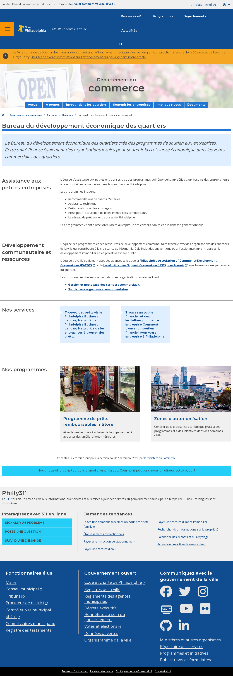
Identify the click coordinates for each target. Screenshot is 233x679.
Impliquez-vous (169, 104)
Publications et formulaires (185, 660)
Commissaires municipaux (30, 623)
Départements (195, 16)
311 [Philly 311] (8, 499)
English (210, 4)
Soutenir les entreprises (131, 104)
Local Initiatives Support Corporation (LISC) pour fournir (143, 265)
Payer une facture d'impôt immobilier (182, 522)
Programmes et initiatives (184, 653)
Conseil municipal (22, 589)
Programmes (163, 16)
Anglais (196, 4)
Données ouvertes (101, 633)
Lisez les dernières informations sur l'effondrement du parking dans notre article (88, 57)
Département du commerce (26, 115)
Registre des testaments (28, 630)
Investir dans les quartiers (86, 104)
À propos (53, 104)
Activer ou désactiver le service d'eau (181, 544)
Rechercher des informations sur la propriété (187, 529)
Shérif (11, 616)
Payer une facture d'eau (99, 549)
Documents (196, 104)
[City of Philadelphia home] (33, 29)
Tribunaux (15, 596)
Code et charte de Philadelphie (113, 582)
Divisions (67, 115)
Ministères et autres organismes (190, 640)
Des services (131, 16)
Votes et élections (100, 626)
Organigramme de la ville (107, 640)
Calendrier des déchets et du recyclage (183, 537)
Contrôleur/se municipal (28, 610)
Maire (11, 582)
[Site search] (121, 44)
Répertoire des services (181, 646)
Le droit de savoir (101, 671)
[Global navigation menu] (7, 29)
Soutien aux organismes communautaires (98, 289)
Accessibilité (163, 671)
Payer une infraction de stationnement (109, 541)
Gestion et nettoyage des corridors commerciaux (103, 285)
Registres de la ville (102, 589)
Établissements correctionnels (103, 534)
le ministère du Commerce (160, 458)
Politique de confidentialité (134, 671)
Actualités (129, 30)
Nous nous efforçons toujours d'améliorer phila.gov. (116, 470)
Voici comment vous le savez (95, 4)
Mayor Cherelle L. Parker (69, 28)
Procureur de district (25, 602)
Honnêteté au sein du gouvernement (104, 617)
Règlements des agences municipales (107, 598)
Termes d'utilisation (75, 671)
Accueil (33, 104)
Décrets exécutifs (100, 608)
